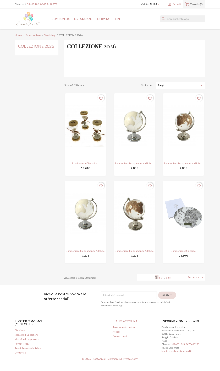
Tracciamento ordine (124, 334)
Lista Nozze (83, 18)
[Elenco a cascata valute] (155, 5)
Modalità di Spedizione (26, 342)
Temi (116, 18)
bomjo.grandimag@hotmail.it (177, 358)
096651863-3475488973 (42, 4)
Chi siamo (20, 338)
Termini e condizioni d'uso (28, 355)
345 (168, 285)
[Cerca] (182, 18)
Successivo (196, 285)
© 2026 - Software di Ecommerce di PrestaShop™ (110, 366)
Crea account (120, 343)
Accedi (116, 339)
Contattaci (20, 360)
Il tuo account (125, 329)
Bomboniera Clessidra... (85, 161)
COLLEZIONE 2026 (36, 46)
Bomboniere (61, 18)
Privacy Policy (22, 351)
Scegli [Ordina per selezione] (181, 85)
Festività (102, 18)
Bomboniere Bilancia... (183, 252)
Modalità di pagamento (27, 346)
